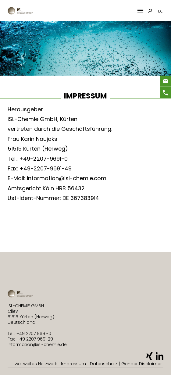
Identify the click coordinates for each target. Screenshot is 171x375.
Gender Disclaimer (141, 364)
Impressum (73, 364)
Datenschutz (103, 364)
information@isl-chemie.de (37, 344)
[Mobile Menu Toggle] (140, 10)
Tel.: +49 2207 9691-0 (29, 333)
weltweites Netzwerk (36, 364)
